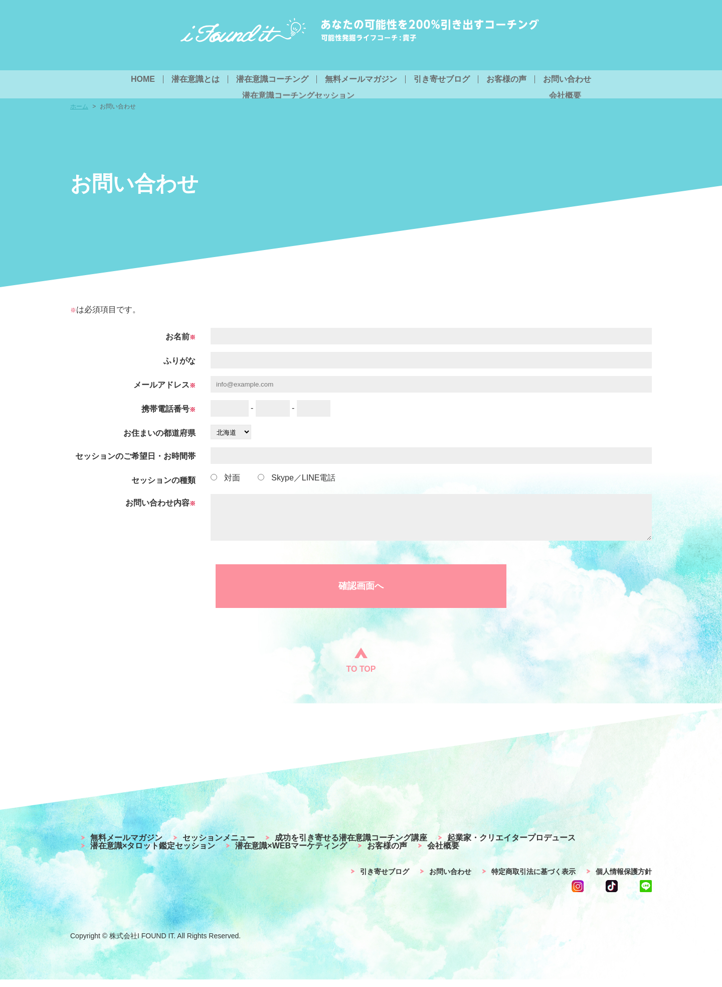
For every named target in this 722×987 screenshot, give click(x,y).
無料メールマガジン (361, 79)
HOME (143, 79)
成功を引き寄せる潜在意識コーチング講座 (351, 845)
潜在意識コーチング (272, 79)
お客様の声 (506, 79)
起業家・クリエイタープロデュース (511, 845)
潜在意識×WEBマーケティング (291, 853)
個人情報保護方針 (624, 879)
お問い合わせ (567, 79)
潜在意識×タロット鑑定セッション (152, 853)
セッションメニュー (219, 845)
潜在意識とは (195, 79)
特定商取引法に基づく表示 (533, 879)
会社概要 (443, 853)
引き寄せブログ (442, 79)
